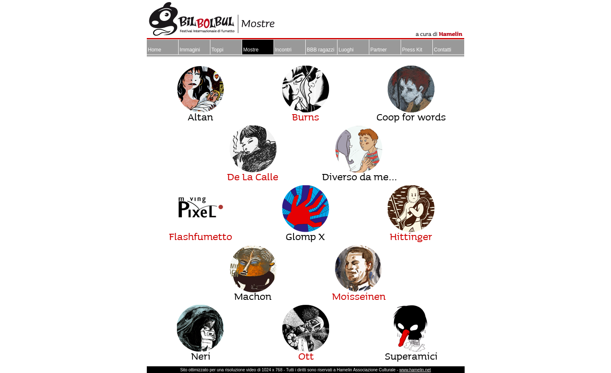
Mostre (251, 50)
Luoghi (346, 50)
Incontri (283, 50)
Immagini (190, 50)
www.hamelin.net (415, 370)
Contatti (442, 50)
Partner (379, 50)
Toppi (218, 50)
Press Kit (412, 50)
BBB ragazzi (321, 50)
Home (154, 50)
